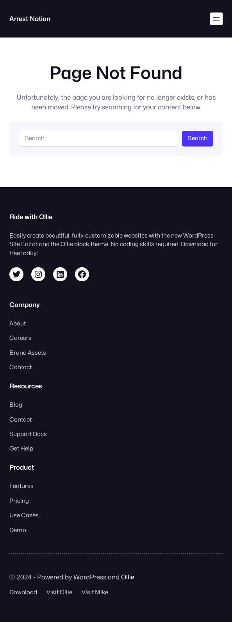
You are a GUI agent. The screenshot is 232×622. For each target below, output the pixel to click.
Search (197, 138)
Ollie (127, 577)
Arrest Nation (29, 19)
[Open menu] (216, 19)
